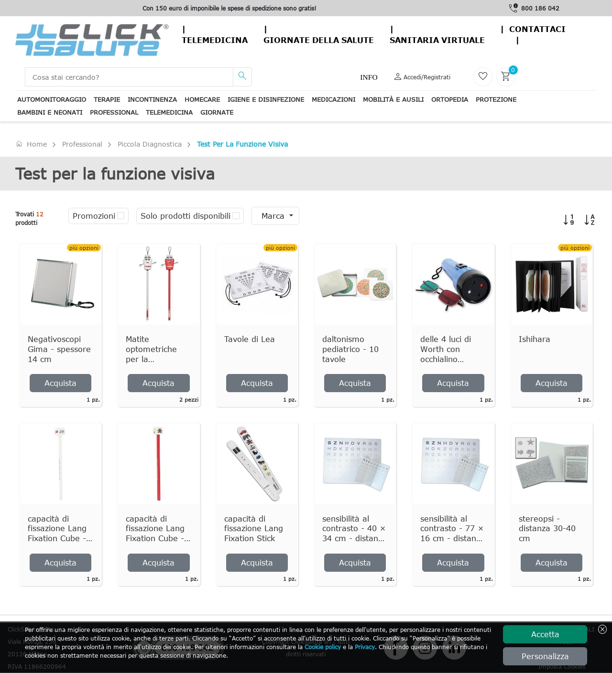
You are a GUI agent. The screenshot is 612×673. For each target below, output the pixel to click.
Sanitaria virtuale (437, 40)
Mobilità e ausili (393, 99)
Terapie (107, 99)
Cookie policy (323, 646)
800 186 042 (540, 8)
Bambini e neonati (49, 112)
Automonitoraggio (51, 99)
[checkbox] (120, 216)
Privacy (365, 646)
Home (31, 144)
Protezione (496, 99)
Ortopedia (449, 99)
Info (368, 77)
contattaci (537, 29)
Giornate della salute (318, 40)
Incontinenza (152, 99)
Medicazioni (333, 99)
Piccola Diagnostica (150, 144)
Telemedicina (215, 40)
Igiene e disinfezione (266, 99)
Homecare (202, 99)
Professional (114, 112)
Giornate (216, 112)
